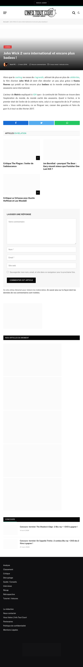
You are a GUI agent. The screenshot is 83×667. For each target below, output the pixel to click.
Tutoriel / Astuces (10, 598)
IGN (35, 94)
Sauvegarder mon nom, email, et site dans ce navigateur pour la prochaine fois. (42, 272)
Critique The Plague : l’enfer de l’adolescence (18, 165)
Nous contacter (9, 613)
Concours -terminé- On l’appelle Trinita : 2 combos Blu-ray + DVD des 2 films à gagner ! (49, 542)
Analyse (6, 565)
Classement (8, 569)
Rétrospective (9, 594)
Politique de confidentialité (14, 626)
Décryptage (8, 578)
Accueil (6, 22)
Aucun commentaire (37, 64)
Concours (10, 519)
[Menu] (5, 13)
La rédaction (8, 609)
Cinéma (8, 47)
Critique (6, 574)
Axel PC (13, 64)
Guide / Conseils (10, 582)
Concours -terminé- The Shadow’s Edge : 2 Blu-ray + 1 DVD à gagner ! (49, 527)
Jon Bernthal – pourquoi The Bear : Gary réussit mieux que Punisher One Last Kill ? (61, 166)
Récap (6, 590)
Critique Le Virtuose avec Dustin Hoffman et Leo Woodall (19, 199)
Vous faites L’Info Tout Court (15, 617)
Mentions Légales (10, 630)
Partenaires (8, 622)
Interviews (7, 586)
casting (18, 77)
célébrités (74, 77)
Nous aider (41, 3)
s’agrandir (39, 77)
